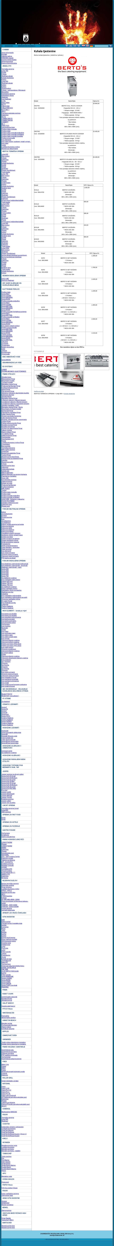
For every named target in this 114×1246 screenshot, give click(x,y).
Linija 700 (5, 71)
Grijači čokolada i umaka (10, 1081)
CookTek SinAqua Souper (10, 1136)
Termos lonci (6, 964)
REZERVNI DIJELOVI (9, 881)
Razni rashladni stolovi (9, 588)
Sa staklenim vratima (9, 578)
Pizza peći (5, 1182)
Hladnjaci (5, 97)
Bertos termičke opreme (10, 883)
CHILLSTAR (5, 106)
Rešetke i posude (8, 865)
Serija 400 (5, 571)
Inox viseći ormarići (8, 553)
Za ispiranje (6, 345)
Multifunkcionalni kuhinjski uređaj (13, 1071)
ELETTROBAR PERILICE (10, 289)
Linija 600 (5, 154)
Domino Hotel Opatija (9, 60)
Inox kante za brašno (9, 621)
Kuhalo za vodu (7, 483)
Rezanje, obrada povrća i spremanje (14, 419)
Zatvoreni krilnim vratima (10, 642)
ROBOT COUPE (7, 994)
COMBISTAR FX (7, 118)
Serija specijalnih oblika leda (11, 732)
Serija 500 (5, 573)
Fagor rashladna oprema (10, 1194)
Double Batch (6, 1167)
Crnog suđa (6, 354)
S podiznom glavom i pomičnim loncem (15, 404)
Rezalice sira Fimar (8, 427)
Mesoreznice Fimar (8, 379)
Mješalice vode (7, 1176)
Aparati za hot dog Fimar (10, 457)
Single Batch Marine (9, 1165)
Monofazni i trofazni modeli (11, 409)
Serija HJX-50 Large (8, 780)
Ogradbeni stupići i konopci (11, 533)
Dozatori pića (6, 943)
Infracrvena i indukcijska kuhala (12, 200)
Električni (5, 193)
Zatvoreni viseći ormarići (10, 556)
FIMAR (4, 848)
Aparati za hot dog (8, 465)
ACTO (4, 117)
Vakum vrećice (7, 430)
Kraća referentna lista (9, 63)
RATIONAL (5, 855)
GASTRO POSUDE (8, 830)
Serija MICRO (6, 360)
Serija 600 (5, 574)
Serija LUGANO (7, 978)
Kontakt (4, 54)
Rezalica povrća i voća (9, 1145)
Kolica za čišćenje (8, 526)
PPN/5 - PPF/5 (7, 891)
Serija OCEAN (6, 296)
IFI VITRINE (6, 699)
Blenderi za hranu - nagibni (11, 1151)
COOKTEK (6, 1124)
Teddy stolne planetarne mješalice (14, 1042)
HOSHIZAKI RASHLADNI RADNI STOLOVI (13, 760)
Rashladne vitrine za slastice (11, 590)
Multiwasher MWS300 (9, 1112)
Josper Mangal (7, 795)
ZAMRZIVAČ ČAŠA (9, 1035)
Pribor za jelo (6, 952)
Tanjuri (4, 953)
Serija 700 (5, 576)
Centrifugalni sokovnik (9, 997)
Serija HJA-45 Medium (9, 785)
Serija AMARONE (7, 976)
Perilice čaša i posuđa (9, 129)
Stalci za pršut (7, 549)
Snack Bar (5, 451)
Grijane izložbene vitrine (10, 540)
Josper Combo (7, 797)
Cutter (4, 145)
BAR (3, 920)
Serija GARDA (6, 983)
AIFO (4, 1173)
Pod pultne (5, 1016)
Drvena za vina (7, 517)
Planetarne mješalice (9, 476)
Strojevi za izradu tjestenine (11, 416)
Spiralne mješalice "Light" (10, 405)
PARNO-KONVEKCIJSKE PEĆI (13, 839)
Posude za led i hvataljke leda (12, 923)
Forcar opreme (7, 908)
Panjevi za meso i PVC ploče (11, 644)
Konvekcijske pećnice (9, 480)
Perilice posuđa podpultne (11, 301)
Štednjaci (5, 168)
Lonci (3, 946)
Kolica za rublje (7, 528)
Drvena (4, 515)
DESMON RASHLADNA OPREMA (14, 276)
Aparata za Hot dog (8, 892)
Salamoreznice (7, 481)
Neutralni (5, 628)
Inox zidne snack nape (9, 637)
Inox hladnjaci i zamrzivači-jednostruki (15, 564)
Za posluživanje (7, 514)
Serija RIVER (6, 299)
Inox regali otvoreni (8, 686)
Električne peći (7, 504)
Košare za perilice (8, 347)
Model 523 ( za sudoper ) (10, 696)
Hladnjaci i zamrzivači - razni (11, 567)
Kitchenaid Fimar (7, 411)
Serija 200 (5, 569)
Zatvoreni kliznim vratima (10, 640)
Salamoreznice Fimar (9, 435)
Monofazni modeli (8, 381)
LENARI (4, 369)
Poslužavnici (6, 544)
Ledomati (5, 604)
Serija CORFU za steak (9, 985)
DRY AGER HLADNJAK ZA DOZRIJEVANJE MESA (11, 284)
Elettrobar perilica (8, 885)
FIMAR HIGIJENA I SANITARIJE (13, 1047)
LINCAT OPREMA (8, 805)
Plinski (4, 167)
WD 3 (3, 894)
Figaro (4, 1070)
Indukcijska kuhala (8, 469)
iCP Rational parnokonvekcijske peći (14, 1097)
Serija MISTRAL (7, 306)
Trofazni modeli (7, 382)
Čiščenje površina (8, 1053)
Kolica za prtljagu (7, 531)
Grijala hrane (6, 183)
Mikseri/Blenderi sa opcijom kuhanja (14, 474)
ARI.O (3, 111)
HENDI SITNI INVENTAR (11, 1198)
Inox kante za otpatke (9, 614)
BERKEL (5, 1208)
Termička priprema (8, 448)
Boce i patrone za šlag (9, 939)
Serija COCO (6, 716)
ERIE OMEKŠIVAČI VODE (11, 357)
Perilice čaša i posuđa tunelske (12, 136)
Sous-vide (5, 478)
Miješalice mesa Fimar (9, 384)
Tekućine (5, 342)
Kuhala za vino (7, 959)
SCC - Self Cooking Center (11, 857)
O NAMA (5, 50)
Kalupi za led (6, 922)
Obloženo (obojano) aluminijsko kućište (15, 393)
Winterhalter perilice (9, 1018)
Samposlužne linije (8, 127)
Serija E (4, 707)
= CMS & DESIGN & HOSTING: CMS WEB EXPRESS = (57, 1239)
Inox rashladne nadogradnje (11, 596)
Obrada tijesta (6, 396)
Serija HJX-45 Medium (9, 778)
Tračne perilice (7, 335)
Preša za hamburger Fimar (11, 386)
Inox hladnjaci (6, 99)
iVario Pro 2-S (6, 1090)
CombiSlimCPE (7, 869)
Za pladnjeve (6, 523)
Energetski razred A (26, 46)
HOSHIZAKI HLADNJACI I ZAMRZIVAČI (11, 747)
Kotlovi (4, 80)
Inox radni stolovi (7, 647)
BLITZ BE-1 (5, 110)
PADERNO (5, 987)
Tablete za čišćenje (8, 860)
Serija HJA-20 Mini (8, 781)
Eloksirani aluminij (8, 395)
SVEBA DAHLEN (8, 1179)
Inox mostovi (6, 626)
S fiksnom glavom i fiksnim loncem (14, 400)
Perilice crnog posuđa (9, 327)
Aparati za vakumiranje (10, 149)
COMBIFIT (5, 122)
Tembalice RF (6, 960)
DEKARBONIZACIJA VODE (11, 363)
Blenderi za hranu (8, 1149)
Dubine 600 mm (7, 581)
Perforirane (6, 624)
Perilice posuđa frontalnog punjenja (14, 312)
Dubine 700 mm (7, 583)
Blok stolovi (5, 156)
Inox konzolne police (9, 622)
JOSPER (5, 771)
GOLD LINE (5, 279)
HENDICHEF (9, 46)
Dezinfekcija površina (9, 1052)
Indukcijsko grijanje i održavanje (12, 1127)
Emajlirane (5, 835)
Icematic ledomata (8, 910)
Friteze (4, 74)
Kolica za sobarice (8, 530)
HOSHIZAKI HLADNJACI (11, 755)
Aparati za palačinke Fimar (11, 453)
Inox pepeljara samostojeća (11, 617)
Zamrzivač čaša (7, 1195)
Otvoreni (5, 663)
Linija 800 (5, 810)
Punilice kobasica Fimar (10, 388)
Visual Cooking (7, 871)
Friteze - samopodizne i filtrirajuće (13, 90)
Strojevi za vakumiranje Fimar (12, 428)
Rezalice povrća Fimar (9, 425)
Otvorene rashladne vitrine (11, 599)
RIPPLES (5, 1031)
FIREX (4, 1062)
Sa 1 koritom (6, 661)
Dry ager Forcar (7, 601)
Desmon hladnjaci (8, 280)
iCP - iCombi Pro (7, 862)
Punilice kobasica (8, 487)
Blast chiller (6, 103)
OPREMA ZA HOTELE (10, 822)
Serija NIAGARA (7, 297)
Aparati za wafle (7, 462)
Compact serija (7, 751)
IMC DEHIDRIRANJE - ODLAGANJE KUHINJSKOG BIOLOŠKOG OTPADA (15, 690)
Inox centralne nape (8, 633)
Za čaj (4, 957)
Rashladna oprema (8, 94)
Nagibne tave (6, 188)
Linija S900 (5, 248)
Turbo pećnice (6, 1156)
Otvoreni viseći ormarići (10, 554)
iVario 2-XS (5, 1088)
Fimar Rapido (6, 1218)
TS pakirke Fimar (7, 434)
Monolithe (5, 92)
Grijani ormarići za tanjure (10, 538)
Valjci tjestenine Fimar (9, 418)
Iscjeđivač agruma (8, 1029)
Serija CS (5, 709)
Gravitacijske (6, 437)
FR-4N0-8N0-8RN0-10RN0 (11, 899)
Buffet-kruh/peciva (8, 937)
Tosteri (4, 490)
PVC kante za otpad (8, 558)
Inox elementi (6, 140)
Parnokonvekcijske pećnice (11, 113)
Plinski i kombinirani (8, 170)
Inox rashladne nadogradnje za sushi (14, 597)
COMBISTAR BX (7, 120)
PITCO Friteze (7, 1009)
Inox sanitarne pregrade (10, 679)
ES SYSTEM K (7, 367)
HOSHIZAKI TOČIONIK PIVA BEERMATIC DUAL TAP (12, 766)
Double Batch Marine (9, 1169)
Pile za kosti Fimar (8, 391)
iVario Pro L (5, 1092)
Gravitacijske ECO (8, 439)
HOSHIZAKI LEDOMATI (10, 728)
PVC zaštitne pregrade (9, 1055)
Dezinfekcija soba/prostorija (11, 1059)
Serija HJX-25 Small (8, 776)
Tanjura (4, 350)
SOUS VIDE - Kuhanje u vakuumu (13, 499)
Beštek (4, 925)
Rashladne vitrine (8, 95)
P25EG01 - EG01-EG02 (9, 905)
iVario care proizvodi (9, 1095)
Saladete (5, 594)
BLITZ (4, 104)
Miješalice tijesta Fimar (9, 398)
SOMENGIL (6, 1109)
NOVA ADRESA (45, 46)
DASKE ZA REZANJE (9, 968)
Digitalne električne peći (10, 503)
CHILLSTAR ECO (7, 108)
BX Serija (5, 878)
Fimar (4, 818)
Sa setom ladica (7, 653)
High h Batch (6, 1162)
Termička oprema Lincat (10, 808)
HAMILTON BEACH (9, 1020)
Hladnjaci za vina (7, 592)
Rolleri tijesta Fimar (8, 414)
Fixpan (4, 1066)
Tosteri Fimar (6, 455)
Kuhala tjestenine (8, 78)
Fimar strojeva (7, 887)
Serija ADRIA (6, 980)
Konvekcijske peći (8, 853)
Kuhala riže (5, 471)
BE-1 (3, 124)
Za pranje (5, 343)
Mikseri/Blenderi (7, 473)
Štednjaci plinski (7, 76)
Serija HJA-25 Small (9, 783)
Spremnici (5, 714)
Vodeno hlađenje (7, 608)
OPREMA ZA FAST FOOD (11, 815)
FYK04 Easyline (7, 896)
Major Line (5, 1064)
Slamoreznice (6, 1210)
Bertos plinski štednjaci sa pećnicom (14, 255)
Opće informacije (8, 53)
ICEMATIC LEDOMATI (10, 704)
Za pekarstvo (6, 521)
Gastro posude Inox (8, 837)
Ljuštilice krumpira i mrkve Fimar (13, 442)
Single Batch (6, 1163)
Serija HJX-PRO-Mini (9, 788)
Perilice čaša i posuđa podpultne (13, 133)
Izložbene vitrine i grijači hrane (12, 535)
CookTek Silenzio (8, 1130)
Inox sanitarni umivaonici (10, 681)
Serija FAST (6, 294)
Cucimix (4, 1073)
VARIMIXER (6, 1039)
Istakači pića (6, 945)
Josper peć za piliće (8, 803)
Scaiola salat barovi (8, 1006)
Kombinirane (6, 352)
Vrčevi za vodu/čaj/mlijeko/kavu (13, 966)
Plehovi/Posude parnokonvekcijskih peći (16, 1104)
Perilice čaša (6, 131)
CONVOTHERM (7, 842)
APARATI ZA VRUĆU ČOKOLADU (14, 913)
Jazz (3, 930)
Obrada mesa (6, 377)
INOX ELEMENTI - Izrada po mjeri (14, 611)
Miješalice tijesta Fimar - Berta (12, 407)
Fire (3, 1158)
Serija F (4, 711)
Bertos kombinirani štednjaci (11, 257)
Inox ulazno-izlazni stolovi (11, 326)
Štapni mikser (6, 1027)
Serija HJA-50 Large (9, 787)
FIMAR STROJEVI (8, 374)
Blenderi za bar (7, 1023)
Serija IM (5, 734)
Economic (5, 927)
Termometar (6, 1057)
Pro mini (4, 790)
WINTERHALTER (8, 1013)
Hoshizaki (5, 731)
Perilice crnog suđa (8, 138)
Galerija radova (7, 56)
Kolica (4, 512)
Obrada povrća (7, 1000)
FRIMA (4, 990)
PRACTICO (5, 126)
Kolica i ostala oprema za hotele (13, 524)
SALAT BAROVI (8, 1003)
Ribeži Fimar (6, 389)
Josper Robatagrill (8, 794)
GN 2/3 (4, 1106)
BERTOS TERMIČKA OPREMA (13, 151)
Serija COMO (6, 982)
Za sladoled (6, 701)
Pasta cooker (6, 213)
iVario (4, 1087)
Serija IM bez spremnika (10, 741)
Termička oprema (8, 69)
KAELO (4, 1139)
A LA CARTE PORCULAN (10, 971)
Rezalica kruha (7, 998)
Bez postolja (6, 446)
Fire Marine (5, 1160)
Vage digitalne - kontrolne (10, 547)
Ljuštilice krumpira (8, 1147)
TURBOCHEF (7, 1154)
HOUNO (4, 867)
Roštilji (4, 72)
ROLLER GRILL (7, 1078)
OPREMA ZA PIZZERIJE (11, 826)
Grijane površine (7, 537)
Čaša (3, 349)
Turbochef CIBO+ (8, 1220)
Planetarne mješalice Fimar (11, 412)
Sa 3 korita (5, 669)
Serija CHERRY (7, 721)
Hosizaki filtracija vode (9, 736)
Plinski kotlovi (6, 88)
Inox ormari (5, 638)
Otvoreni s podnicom (9, 649)
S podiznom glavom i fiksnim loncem (14, 402)
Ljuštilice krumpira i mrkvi (10, 889)
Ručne (4, 441)
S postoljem (6, 444)
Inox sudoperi (6, 660)
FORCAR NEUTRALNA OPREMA (13, 509)
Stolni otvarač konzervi (10, 546)
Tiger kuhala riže (7, 738)
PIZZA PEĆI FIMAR (8, 501)
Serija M (4, 713)
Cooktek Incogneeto (9, 1129)
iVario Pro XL (6, 1094)
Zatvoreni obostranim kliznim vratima (15, 658)
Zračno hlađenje (7, 606)
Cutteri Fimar (6, 421)
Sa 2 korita (5, 665)
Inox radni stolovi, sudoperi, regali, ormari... (16, 141)
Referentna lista (7, 61)
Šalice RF (5, 962)
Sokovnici (5, 467)
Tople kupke (6, 172)
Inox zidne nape (7, 635)
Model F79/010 (7, 694)
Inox (3, 519)
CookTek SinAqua (8, 1132)
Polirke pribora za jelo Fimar (11, 423)
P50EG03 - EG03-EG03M (10, 906)
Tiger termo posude (8, 740)
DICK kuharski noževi (9, 941)
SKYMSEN (6, 1142)
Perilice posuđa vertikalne (10, 317)
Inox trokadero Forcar (9, 677)
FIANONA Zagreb (7, 58)
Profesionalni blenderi (9, 1025)
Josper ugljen (6, 801)
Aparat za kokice (7, 1205)
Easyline (4, 460)
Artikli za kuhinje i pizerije (10, 542)
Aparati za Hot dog (8, 1226)
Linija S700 (5, 204)
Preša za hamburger (9, 485)
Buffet (4, 934)
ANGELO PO (6, 66)
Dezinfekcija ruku (8, 1050)
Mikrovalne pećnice (8, 450)
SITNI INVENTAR (8, 917)
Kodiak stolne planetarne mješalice (14, 1044)
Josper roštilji (6, 792)
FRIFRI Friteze (7, 1185)
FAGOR (5, 1115)
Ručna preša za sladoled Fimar (12, 458)
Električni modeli (7, 858)
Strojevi (4, 1201)
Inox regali (5, 683)
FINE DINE (5, 969)
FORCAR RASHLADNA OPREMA (13, 561)
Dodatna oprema (7, 799)
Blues (3, 929)
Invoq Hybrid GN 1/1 (8, 872)
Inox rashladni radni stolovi (11, 580)
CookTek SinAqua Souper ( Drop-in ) (14, 1134)
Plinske (4, 161)
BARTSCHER (7, 1223)
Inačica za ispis (39, 391)
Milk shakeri (6, 488)
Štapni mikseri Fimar (9, 432)
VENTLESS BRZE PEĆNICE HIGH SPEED (14, 1214)
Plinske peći (6, 506)
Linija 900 (5, 81)
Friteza (4, 898)
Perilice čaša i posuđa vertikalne (13, 134)
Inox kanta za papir (8, 619)
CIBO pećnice (6, 812)
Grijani (4, 630)
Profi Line (5, 948)
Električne (5, 115)
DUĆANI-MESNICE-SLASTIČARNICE (14, 371)
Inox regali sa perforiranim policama (14, 684)
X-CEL (4, 101)
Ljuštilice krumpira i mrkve (11, 147)
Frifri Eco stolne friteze (9, 1188)
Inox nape (5, 143)
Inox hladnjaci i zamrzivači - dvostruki (14, 565)
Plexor (4, 1171)
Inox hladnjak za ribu (9, 603)
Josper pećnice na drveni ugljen (13, 774)
